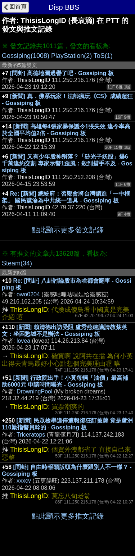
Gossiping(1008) (25, 55)
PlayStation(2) (71, 55)
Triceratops (31, 435)
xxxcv (24, 481)
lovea (23, 341)
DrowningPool (35, 391)
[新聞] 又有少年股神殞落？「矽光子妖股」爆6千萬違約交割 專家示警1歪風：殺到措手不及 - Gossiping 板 (67, 163)
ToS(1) (103, 55)
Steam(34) (17, 263)
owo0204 (28, 294)
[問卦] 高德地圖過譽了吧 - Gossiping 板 (62, 73)
